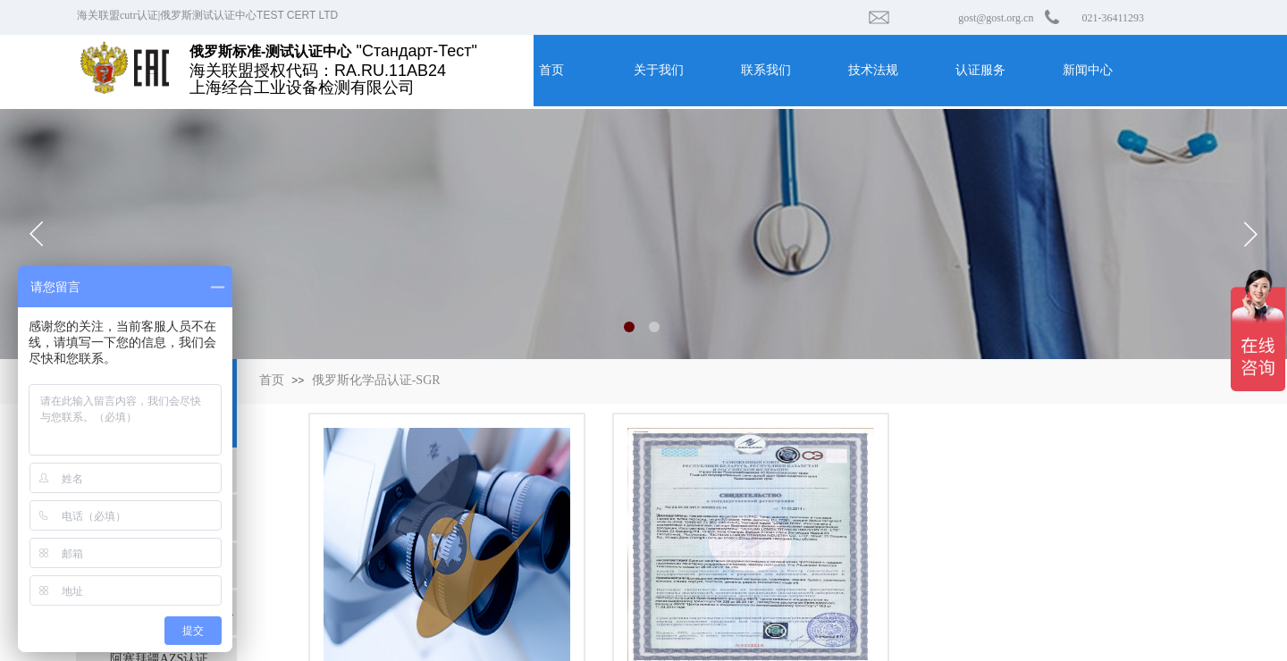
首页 (271, 380)
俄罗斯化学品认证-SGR (376, 380)
